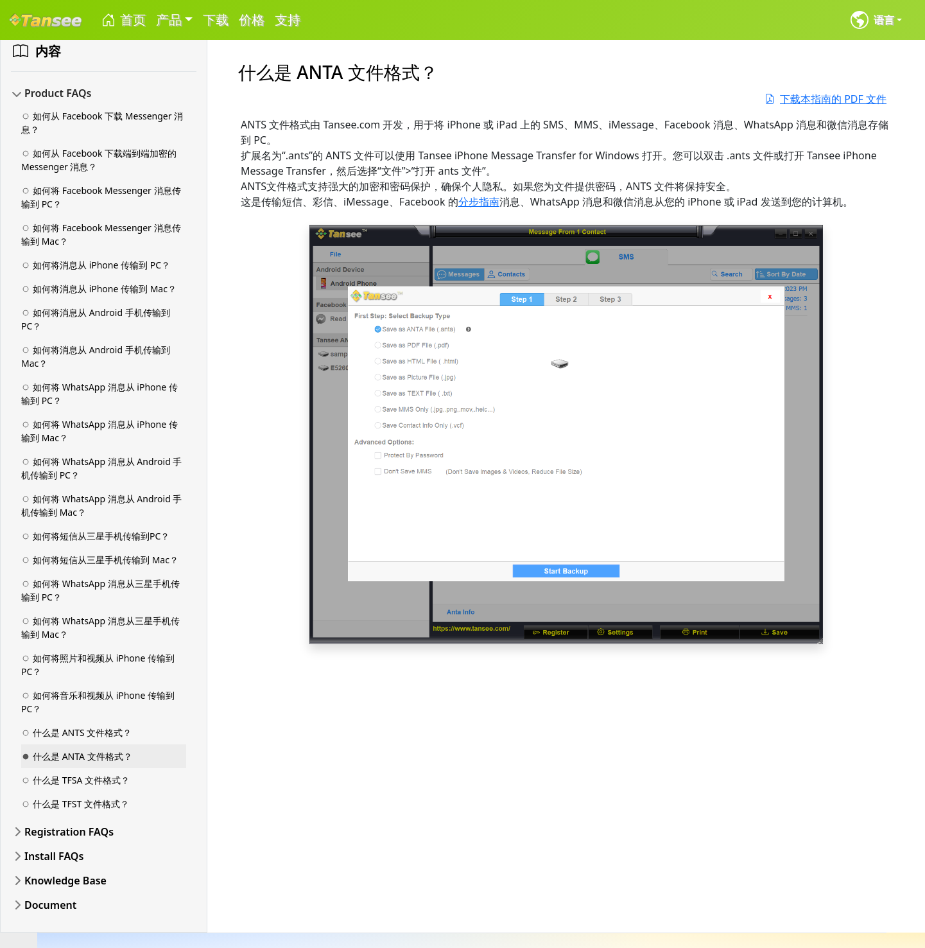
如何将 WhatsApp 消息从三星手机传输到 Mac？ (100, 627)
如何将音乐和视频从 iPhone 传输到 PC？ (98, 702)
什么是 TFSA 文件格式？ (75, 780)
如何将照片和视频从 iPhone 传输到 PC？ (98, 665)
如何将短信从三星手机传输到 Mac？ (99, 560)
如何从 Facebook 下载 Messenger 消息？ (102, 123)
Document (50, 905)
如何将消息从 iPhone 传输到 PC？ (95, 265)
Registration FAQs (69, 832)
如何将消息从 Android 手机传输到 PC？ (95, 319)
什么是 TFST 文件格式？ (75, 804)
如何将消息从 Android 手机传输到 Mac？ (95, 356)
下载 (216, 19)
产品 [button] (169, 19)
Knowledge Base (65, 880)
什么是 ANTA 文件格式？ (76, 756)
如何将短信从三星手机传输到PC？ (95, 536)
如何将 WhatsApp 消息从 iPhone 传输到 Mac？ (99, 431)
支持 (287, 19)
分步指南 (478, 202)
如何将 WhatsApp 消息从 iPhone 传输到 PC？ (99, 394)
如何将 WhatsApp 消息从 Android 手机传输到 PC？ (101, 468)
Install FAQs (53, 856)
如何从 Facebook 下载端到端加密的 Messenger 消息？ (99, 160)
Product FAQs (57, 93)
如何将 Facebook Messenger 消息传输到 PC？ (101, 197)
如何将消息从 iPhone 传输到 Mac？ (99, 289)
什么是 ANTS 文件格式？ (76, 732)
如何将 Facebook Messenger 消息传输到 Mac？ (101, 234)
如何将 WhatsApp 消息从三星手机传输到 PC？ (100, 590)
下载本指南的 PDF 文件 (825, 99)
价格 (251, 19)
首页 (123, 20)
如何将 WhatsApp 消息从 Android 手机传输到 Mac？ (101, 505)
